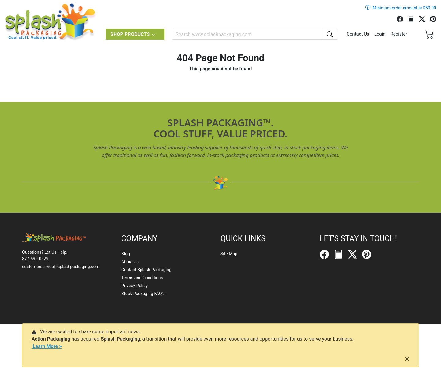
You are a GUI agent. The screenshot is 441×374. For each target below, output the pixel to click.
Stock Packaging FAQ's (143, 293)
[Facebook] (402, 18)
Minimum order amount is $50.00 (404, 8)
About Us (130, 261)
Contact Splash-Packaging (146, 269)
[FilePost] (413, 18)
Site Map (229, 253)
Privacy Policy (134, 285)
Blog (125, 253)
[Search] (247, 34)
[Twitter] (424, 18)
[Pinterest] (435, 18)
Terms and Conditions (142, 277)
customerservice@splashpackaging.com (61, 266)
